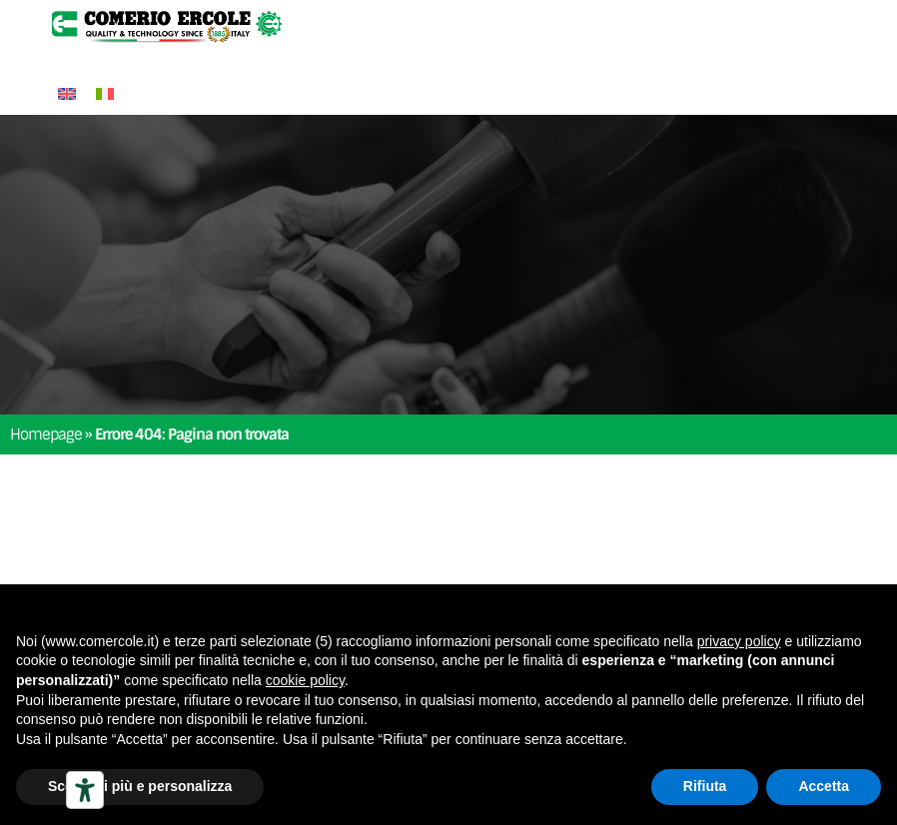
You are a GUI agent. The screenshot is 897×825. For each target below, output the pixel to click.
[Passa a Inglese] (67, 93)
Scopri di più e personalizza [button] (140, 786)
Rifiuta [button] (705, 786)
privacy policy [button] (739, 641)
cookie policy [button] (305, 680)
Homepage (46, 434)
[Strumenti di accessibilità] (85, 790)
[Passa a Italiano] (105, 93)
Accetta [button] (823, 786)
